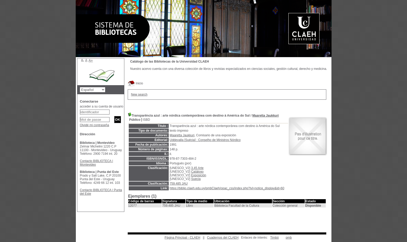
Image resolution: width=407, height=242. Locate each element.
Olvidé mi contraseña (94, 125)
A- (82, 60)
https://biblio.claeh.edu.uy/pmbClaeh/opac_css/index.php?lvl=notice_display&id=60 (227, 188)
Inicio (135, 83)
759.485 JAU (179, 183)
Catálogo (197, 171)
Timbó (274, 237)
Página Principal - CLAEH (182, 237)
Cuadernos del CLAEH (223, 237)
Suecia (196, 179)
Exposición (198, 175)
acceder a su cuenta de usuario (101, 106)
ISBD (146, 120)
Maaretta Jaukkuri (265, 115)
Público (134, 120)
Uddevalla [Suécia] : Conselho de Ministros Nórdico (205, 140)
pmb (289, 237)
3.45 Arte (197, 168)
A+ (91, 60)
